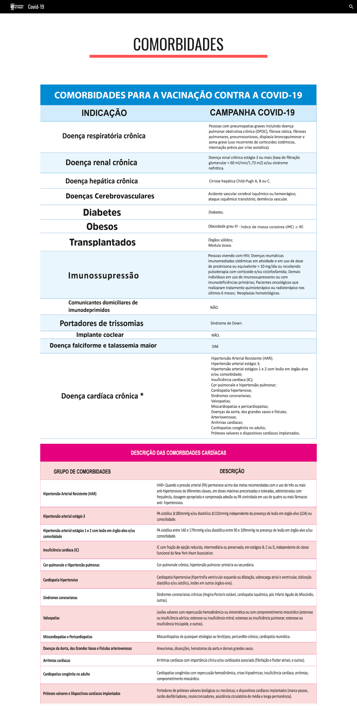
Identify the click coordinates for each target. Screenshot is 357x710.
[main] (179, 46)
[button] (351, 6)
